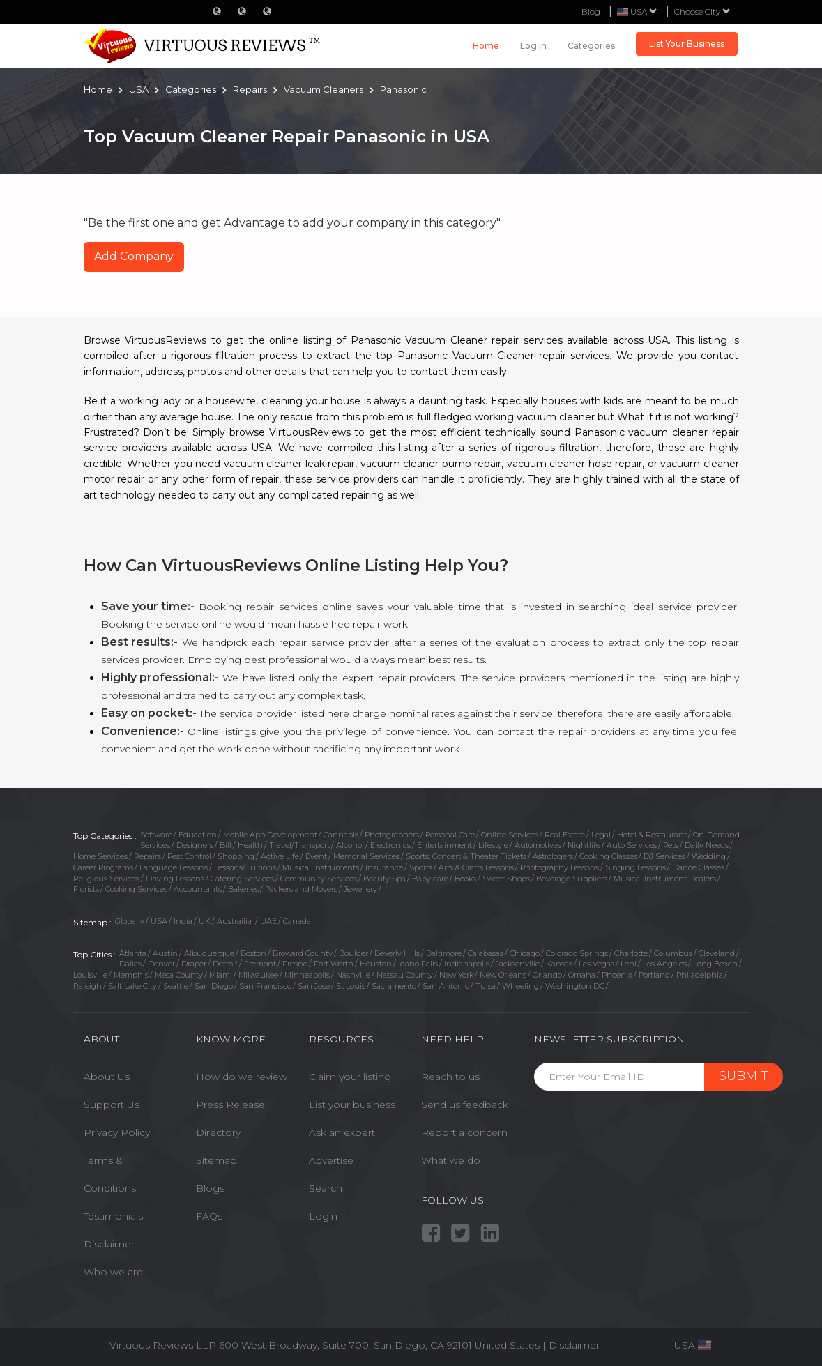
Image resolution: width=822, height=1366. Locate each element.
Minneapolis (307, 975)
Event (316, 856)
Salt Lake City (132, 986)
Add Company (134, 256)
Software (156, 835)
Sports (420, 867)
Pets (670, 845)
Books (465, 878)
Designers (194, 845)
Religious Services (106, 878)
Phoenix (617, 975)
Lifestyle (493, 845)
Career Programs (103, 867)
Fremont (260, 964)
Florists (86, 889)
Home (486, 45)
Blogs (210, 1188)
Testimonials (113, 1216)
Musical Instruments (320, 867)
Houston (376, 964)
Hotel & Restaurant (652, 835)
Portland (654, 975)
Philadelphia (699, 975)
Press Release (230, 1104)
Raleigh (87, 986)
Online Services (509, 835)
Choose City (702, 11)
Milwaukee (258, 975)
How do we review (241, 1076)
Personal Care (450, 835)
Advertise (331, 1160)
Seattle (175, 986)
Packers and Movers (301, 889)
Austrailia (235, 921)
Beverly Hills (397, 953)
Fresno (294, 964)
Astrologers (553, 856)
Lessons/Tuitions (245, 867)
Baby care (430, 878)
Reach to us (450, 1076)
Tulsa (485, 986)
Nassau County (404, 975)
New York (456, 975)
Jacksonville (518, 964)
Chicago (525, 953)
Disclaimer (109, 1244)
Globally (129, 921)
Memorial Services (366, 856)
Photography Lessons (559, 867)
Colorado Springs (577, 953)
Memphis (131, 975)
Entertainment (444, 845)
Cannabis (341, 835)
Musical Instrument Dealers (665, 878)
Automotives (538, 845)
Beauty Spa (384, 878)
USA (159, 921)
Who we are (113, 1272)
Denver (161, 964)
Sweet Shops (506, 878)
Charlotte (631, 953)
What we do (450, 1160)
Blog (590, 11)
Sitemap (216, 1160)
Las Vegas (596, 964)
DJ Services (664, 856)
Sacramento (394, 986)
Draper (193, 964)
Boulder (353, 953)
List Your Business (686, 43)
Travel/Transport (299, 845)
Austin (165, 953)
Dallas (130, 964)
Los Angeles (665, 964)
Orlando (547, 975)
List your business (352, 1104)
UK (205, 921)
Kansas (559, 964)
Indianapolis (466, 964)
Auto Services (632, 845)
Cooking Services (136, 889)
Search (325, 1188)
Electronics (390, 845)
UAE (268, 921)
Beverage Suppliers (571, 878)
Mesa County (179, 975)
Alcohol (350, 845)
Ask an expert (342, 1132)
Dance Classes (698, 867)
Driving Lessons (175, 878)
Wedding (709, 856)
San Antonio (446, 986)
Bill (225, 845)
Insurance (384, 867)
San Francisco (265, 986)
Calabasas (485, 953)
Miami (220, 975)
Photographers (392, 835)
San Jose (314, 986)
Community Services (318, 878)
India (183, 921)
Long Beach (715, 964)
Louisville (90, 975)
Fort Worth (333, 964)
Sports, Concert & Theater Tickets (466, 856)
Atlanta (132, 953)
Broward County (303, 953)
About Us (107, 1076)
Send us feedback (464, 1104)
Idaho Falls (418, 964)
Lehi (629, 964)
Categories (591, 45)
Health (250, 845)
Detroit (225, 964)
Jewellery (360, 889)
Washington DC (574, 986)
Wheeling (520, 986)
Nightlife (584, 845)
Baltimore (444, 953)
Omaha (581, 975)
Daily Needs (707, 845)
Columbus (673, 953)
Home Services (100, 856)
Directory (218, 1132)
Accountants (198, 889)
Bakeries (243, 889)
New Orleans (503, 975)
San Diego (214, 986)
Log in (533, 45)
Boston (253, 953)
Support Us (111, 1104)
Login (323, 1216)
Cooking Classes (608, 856)
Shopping (236, 856)
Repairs (147, 856)
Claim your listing (350, 1076)
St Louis (350, 986)
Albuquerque (209, 953)
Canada (297, 921)
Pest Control (189, 856)
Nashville (353, 975)
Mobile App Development (270, 835)
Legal (601, 835)
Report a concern (464, 1132)
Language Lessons (173, 867)
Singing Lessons (635, 867)
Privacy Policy (117, 1132)
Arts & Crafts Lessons (476, 867)
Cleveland (717, 953)
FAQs (209, 1216)
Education (197, 835)
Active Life (280, 856)
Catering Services (242, 878)
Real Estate (565, 835)
